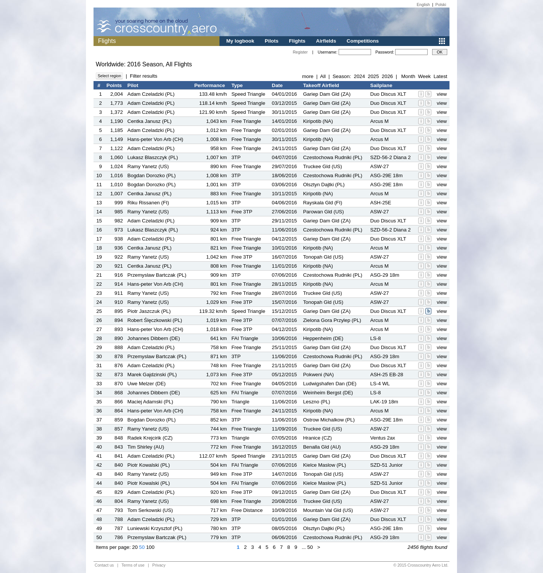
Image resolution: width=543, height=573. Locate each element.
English (423, 4)
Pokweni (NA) (318, 374)
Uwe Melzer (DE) (146, 383)
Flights (297, 41)
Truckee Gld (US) (322, 166)
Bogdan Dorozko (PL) (151, 175)
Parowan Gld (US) (323, 211)
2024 (359, 76)
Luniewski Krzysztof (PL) (155, 528)
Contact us (104, 565)
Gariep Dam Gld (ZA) (327, 94)
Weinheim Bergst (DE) (328, 392)
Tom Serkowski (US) (150, 510)
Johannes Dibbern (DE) (153, 338)
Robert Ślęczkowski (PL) (154, 320)
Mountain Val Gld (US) (328, 510)
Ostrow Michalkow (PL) (329, 420)
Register (300, 52)
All (323, 76)
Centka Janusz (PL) (149, 121)
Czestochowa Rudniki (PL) (332, 157)
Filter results (143, 76)
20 (135, 547)
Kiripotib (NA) (318, 121)
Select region (109, 76)
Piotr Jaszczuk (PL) (149, 311)
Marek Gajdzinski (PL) (152, 374)
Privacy (159, 565)
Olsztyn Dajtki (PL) (324, 184)
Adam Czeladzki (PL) (151, 94)
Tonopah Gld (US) (323, 257)
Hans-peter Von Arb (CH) (155, 139)
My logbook (240, 41)
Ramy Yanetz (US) (148, 166)
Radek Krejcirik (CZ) (150, 438)
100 (150, 547)
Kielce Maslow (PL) (324, 465)
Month (408, 76)
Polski (441, 4)
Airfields (326, 41)
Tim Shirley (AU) (145, 447)
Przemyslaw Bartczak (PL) (156, 275)
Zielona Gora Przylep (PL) (332, 320)
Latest (440, 76)
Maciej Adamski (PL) (150, 401)
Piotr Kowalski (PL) (148, 465)
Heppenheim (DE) (323, 338)
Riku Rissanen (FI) (148, 202)
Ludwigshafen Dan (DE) (330, 383)
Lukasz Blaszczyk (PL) (152, 157)
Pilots (271, 41)
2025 (373, 76)
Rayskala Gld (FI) (322, 202)
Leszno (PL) (316, 401)
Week (424, 76)
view (442, 94)
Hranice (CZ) (317, 438)
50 (142, 547)
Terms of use (132, 565)
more (307, 76)
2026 (387, 76)
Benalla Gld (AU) (322, 447)
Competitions (363, 41)
